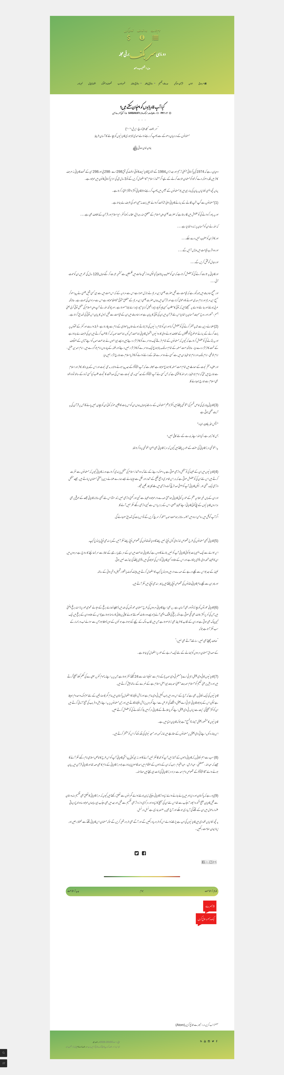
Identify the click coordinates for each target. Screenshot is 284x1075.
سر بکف (142, 53)
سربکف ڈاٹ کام (82, 1047)
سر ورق (202, 84)
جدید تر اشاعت (73, 891)
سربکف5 (144, 112)
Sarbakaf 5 (134, 112)
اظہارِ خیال (92, 84)
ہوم (142, 891)
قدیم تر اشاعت (211, 891)
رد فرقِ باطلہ (149, 84)
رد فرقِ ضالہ (135, 84)
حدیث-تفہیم (163, 84)
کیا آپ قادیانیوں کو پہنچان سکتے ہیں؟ (142, 106)
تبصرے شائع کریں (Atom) (188, 1025)
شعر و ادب (121, 84)
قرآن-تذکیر (178, 84)
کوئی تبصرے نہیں (117, 112)
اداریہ (190, 84)
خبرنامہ (79, 84)
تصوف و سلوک (106, 84)
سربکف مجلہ (96, 1042)
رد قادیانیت (152, 112)
